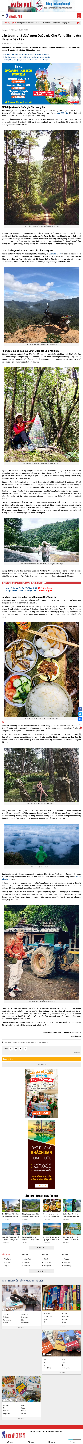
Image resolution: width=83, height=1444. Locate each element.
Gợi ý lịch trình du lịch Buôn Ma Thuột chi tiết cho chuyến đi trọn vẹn (71, 1239)
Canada (6, 1405)
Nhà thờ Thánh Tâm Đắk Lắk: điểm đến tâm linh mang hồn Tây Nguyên (10, 1216)
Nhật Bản (47, 1314)
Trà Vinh (67, 1259)
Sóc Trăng (47, 1262)
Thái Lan (6, 1314)
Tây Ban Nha (66, 1368)
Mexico (23, 1411)
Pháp (63, 1359)
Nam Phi (6, 1411)
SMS (32, 1442)
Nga (63, 1365)
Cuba (23, 1408)
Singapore (24, 1314)
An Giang (25, 1254)
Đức (45, 1362)
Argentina (6, 1414)
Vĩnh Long (7, 1262)
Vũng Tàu (47, 1265)
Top (74, 1442)
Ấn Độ (64, 1322)
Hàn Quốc (65, 1314)
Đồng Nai (27, 1265)
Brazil (23, 1405)
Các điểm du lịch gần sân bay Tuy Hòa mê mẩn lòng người (52, 1239)
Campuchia (7, 1320)
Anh (45, 1359)
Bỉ (44, 1365)
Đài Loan (65, 1319)
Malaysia (6, 1317)
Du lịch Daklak (23, 30)
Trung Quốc (48, 1316)
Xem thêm (21, 1327)
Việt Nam (14, 30)
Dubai (46, 1319)
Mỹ (4, 1408)
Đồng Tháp (27, 1259)
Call (11, 1442)
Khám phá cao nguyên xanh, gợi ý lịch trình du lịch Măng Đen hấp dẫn (26, 57)
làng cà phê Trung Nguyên (61, 23)
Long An (6, 1265)
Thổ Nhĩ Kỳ (47, 1368)
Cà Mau (65, 1254)
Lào (22, 1320)
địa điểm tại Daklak (24, 1042)
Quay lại (77, 1052)
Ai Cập (23, 1414)
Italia (63, 1362)
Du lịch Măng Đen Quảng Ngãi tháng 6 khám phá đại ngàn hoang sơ (26, 54)
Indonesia (24, 1317)
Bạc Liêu (45, 1254)
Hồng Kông (65, 1316)
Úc (44, 1322)
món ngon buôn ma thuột (25, 23)
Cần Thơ (67, 1262)
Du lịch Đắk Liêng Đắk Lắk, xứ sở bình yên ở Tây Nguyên (31, 1239)
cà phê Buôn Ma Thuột (43, 23)
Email (53, 1442)
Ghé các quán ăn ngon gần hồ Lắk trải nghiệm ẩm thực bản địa (51, 1216)
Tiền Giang (7, 1259)
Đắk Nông (67, 1265)
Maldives (6, 1323)
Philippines (25, 1323)
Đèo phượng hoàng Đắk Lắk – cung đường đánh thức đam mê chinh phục (31, 1216)
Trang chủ (5, 30)
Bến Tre (46, 1259)
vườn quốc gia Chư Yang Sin (40, 1042)
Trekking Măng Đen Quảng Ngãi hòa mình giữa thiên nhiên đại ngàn (26, 60)
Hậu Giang (27, 1262)
